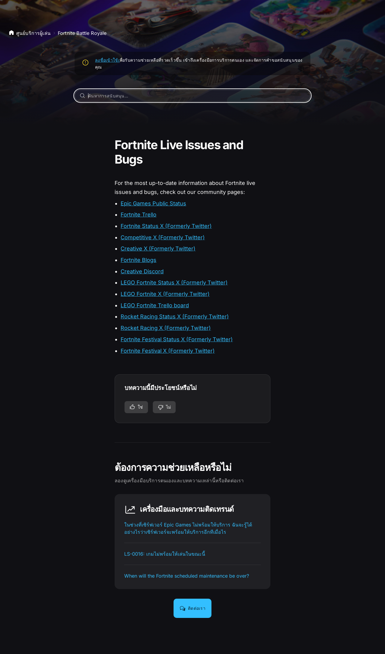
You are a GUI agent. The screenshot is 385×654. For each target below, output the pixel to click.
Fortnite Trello (138, 214)
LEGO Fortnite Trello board (155, 305)
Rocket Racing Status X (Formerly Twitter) (175, 316)
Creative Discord (142, 271)
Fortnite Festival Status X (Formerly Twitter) (177, 339)
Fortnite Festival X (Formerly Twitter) (168, 351)
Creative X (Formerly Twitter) (158, 248)
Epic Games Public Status (153, 203)
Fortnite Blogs (138, 260)
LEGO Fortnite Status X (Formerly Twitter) (174, 282)
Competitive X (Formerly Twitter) (163, 237)
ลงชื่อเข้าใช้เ (107, 60)
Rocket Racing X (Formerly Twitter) (166, 328)
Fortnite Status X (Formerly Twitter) (166, 226)
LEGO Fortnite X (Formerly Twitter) (165, 294)
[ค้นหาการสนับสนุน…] (192, 96)
